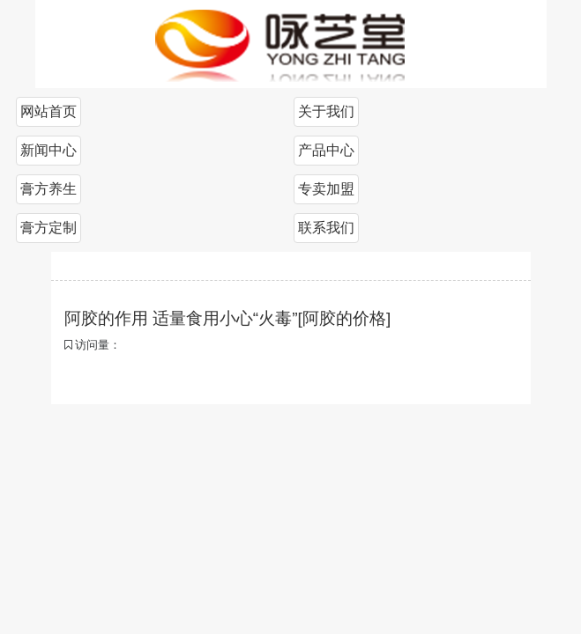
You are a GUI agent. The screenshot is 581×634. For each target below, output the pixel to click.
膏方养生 (48, 188)
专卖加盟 (326, 188)
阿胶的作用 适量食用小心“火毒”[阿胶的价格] (227, 318)
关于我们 (326, 111)
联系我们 (326, 227)
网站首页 (48, 111)
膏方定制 (48, 227)
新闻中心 (48, 150)
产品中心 (326, 150)
